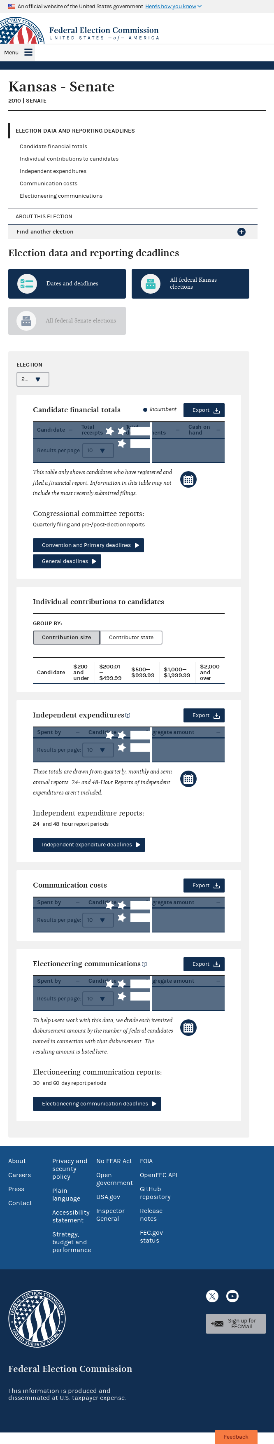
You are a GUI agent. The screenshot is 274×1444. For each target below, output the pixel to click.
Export (201, 410)
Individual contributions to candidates (69, 159)
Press (16, 1200)
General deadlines (65, 561)
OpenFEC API (158, 1186)
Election (29, 364)
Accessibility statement (71, 1228)
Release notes (151, 1226)
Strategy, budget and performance (71, 1253)
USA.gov (108, 1208)
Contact (20, 1214)
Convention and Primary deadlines (86, 545)
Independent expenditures (53, 171)
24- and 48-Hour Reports (102, 788)
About (17, 1172)
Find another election (45, 231)
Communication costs (48, 183)
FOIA (146, 1172)
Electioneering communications (61, 196)
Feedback (236, 1437)
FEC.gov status (151, 1248)
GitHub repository (155, 1204)
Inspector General (110, 1226)
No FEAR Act (114, 1172)
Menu (11, 52)
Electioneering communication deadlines (95, 1115)
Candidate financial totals (53, 146)
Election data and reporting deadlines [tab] (75, 130)
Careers (19, 1186)
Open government (114, 1190)
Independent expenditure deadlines (87, 850)
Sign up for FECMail (242, 1335)
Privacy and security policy (70, 1180)
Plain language (66, 1206)
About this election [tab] (44, 216)
